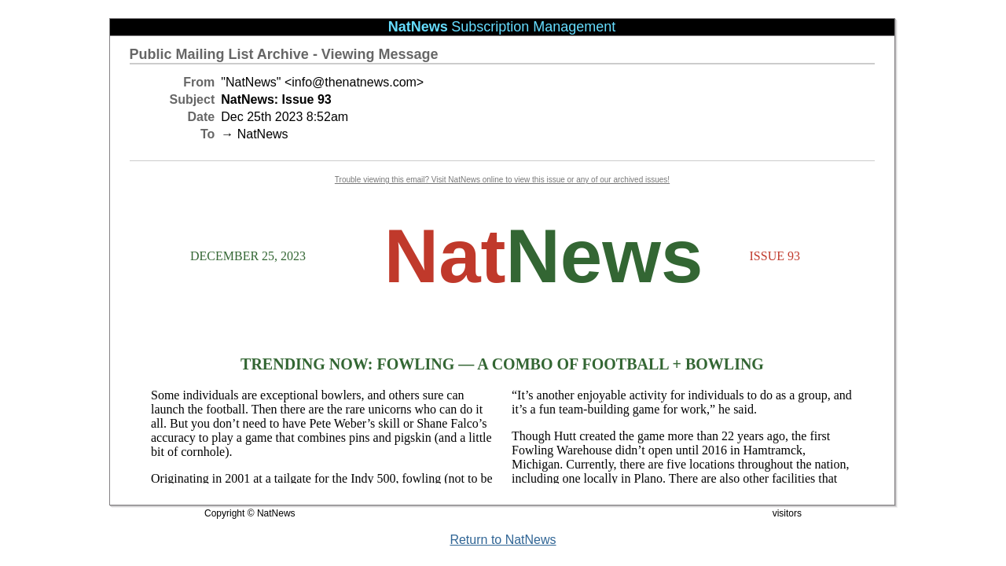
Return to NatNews (503, 539)
